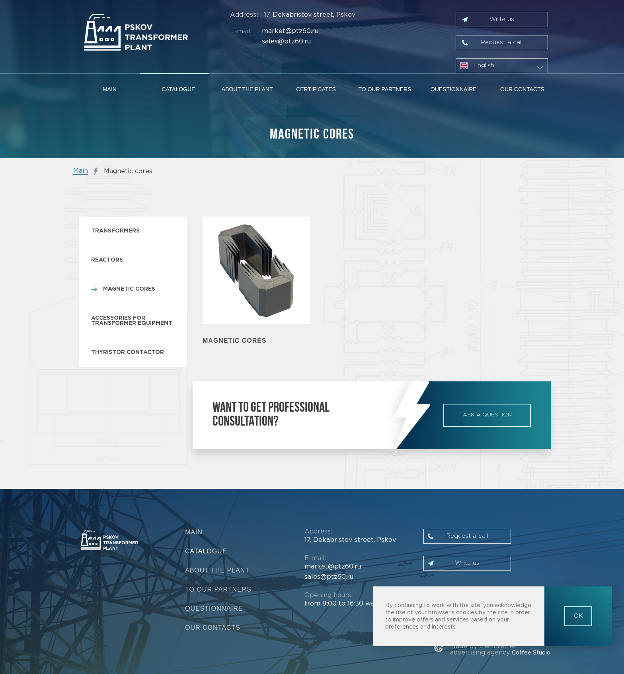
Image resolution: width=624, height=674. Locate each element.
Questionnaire (454, 89)
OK (578, 616)
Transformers (115, 231)
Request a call (502, 42)
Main (110, 89)
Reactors (107, 260)
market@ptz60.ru (290, 31)
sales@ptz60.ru (286, 42)
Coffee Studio (531, 653)
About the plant (247, 89)
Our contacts (522, 89)
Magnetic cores (129, 289)
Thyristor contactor (127, 352)
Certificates (316, 89)
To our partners (384, 89)
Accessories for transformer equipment (131, 321)
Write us (501, 19)
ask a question (487, 414)
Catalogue (178, 89)
